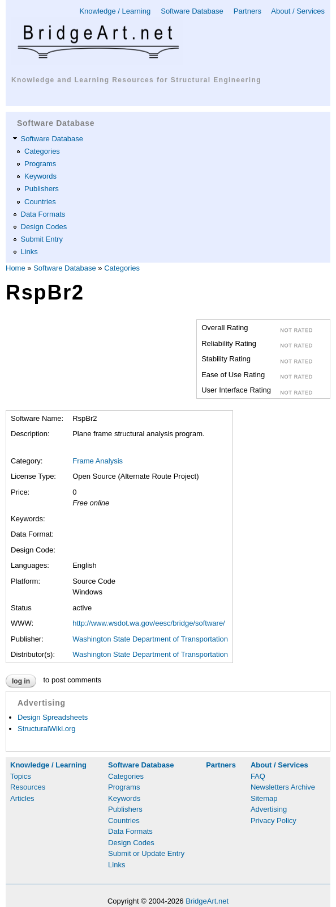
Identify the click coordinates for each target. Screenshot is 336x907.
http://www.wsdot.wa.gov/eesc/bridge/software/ (148, 623)
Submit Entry (42, 239)
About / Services (298, 11)
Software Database (192, 11)
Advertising (269, 809)
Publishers (41, 188)
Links (29, 251)
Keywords (40, 176)
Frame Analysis (97, 461)
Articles (22, 798)
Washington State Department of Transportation (150, 639)
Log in (21, 681)
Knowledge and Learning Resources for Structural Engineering (136, 80)
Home (15, 268)
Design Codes (44, 226)
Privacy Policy (273, 820)
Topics (20, 776)
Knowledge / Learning (114, 11)
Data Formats (43, 214)
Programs (40, 163)
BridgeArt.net (207, 901)
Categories (42, 151)
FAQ (258, 776)
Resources (27, 787)
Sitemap (264, 798)
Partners (247, 11)
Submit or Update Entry (146, 853)
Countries (40, 201)
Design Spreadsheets (53, 717)
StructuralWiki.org (47, 728)
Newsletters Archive (283, 787)
